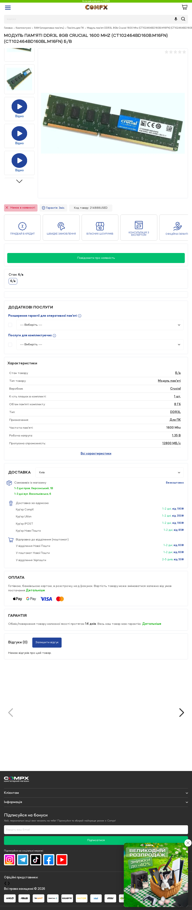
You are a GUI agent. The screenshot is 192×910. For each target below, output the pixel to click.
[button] (181, 712)
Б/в (178, 373)
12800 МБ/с (171, 443)
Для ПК (175, 420)
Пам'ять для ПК (75, 28)
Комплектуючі (23, 28)
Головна (8, 28)
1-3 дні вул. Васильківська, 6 (32, 494)
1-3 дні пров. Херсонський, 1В (33, 488)
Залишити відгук (47, 642)
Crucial (175, 388)
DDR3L (175, 412)
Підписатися (96, 840)
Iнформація (13, 802)
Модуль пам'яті (169, 381)
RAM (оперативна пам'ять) (49, 28)
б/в (13, 281)
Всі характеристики (96, 453)
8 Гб (177, 404)
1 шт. (177, 396)
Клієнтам (11, 793)
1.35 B (176, 435)
